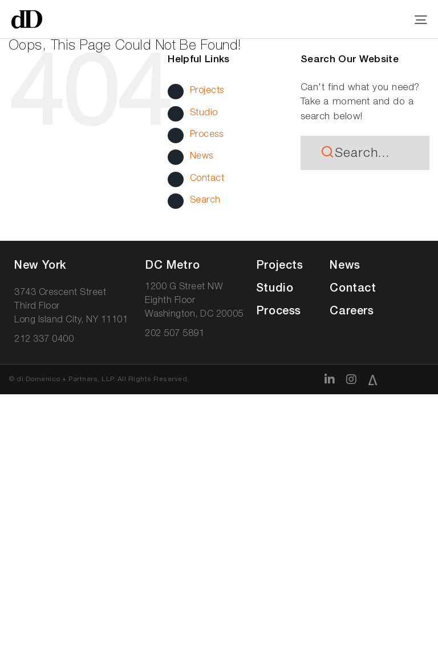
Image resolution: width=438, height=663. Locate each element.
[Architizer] (372, 380)
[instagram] (351, 379)
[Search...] (365, 153)
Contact (207, 179)
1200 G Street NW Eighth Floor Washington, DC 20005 (194, 301)
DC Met (172, 266)
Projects (207, 91)
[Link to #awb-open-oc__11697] (421, 20)
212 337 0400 (44, 340)
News (201, 156)
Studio (204, 113)
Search (205, 200)
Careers (352, 312)
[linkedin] (330, 379)
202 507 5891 (174, 334)
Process (207, 135)
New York (40, 266)
